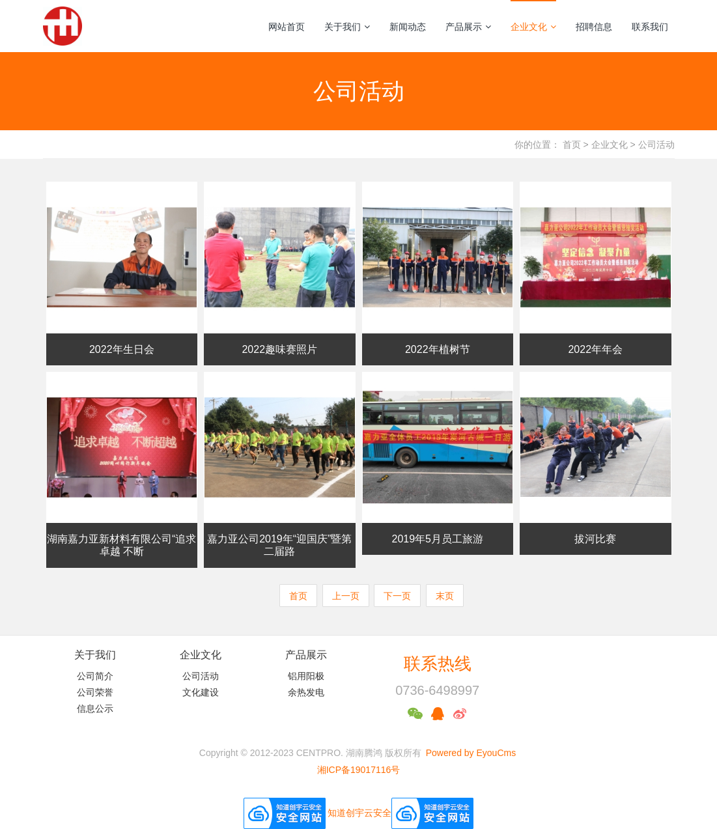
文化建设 (200, 692)
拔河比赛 (595, 538)
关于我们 (347, 26)
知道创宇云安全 (359, 812)
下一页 (397, 596)
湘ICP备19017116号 (359, 770)
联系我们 (650, 26)
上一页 (345, 596)
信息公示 (95, 708)
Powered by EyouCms (469, 753)
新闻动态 (407, 26)
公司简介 (95, 676)
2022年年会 (595, 349)
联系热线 (437, 663)
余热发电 (306, 692)
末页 (445, 596)
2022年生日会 (121, 349)
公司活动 (656, 144)
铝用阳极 (306, 676)
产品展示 (468, 26)
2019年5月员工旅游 (438, 538)
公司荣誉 (95, 692)
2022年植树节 (437, 349)
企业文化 (533, 26)
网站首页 (286, 26)
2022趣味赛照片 (279, 349)
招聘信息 (594, 26)
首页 (572, 144)
